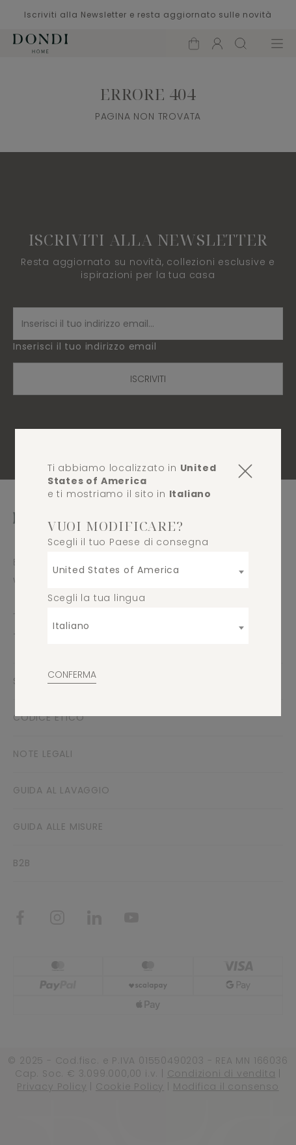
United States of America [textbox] (116, 569)
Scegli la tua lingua (96, 597)
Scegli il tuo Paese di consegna (128, 541)
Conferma (71, 674)
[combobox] (148, 570)
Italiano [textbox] (71, 625)
